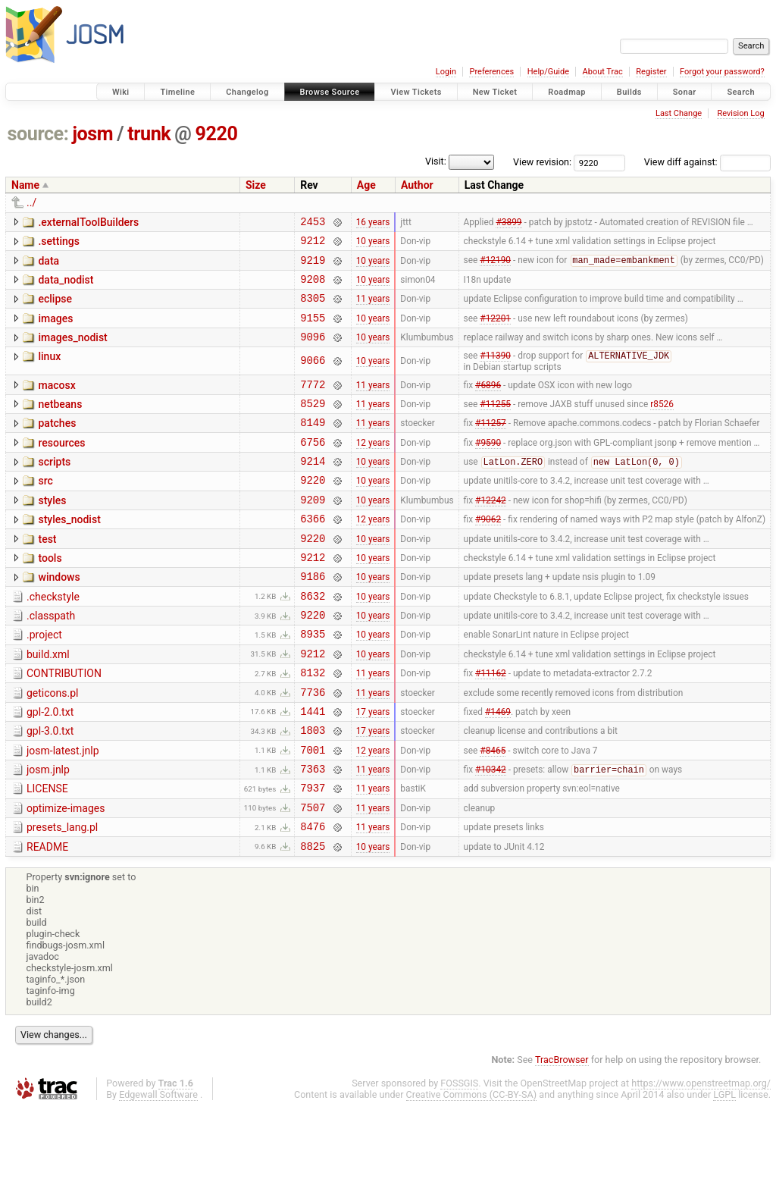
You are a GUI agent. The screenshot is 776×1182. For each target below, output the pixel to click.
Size (256, 185)
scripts (54, 487)
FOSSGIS (459, 1156)
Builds (629, 92)
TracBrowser (562, 1133)
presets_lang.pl (62, 896)
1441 (312, 768)
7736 (312, 747)
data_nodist (65, 287)
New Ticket (495, 92)
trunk (149, 134)
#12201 (495, 330)
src (45, 509)
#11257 (490, 446)
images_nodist (72, 351)
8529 (312, 424)
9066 (312, 377)
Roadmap (567, 92)
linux (49, 372)
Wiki (121, 92)
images (55, 330)
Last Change (679, 113)
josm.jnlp (48, 832)
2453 (312, 223)
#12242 (490, 531)
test (47, 574)
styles (52, 531)
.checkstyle (53, 638)
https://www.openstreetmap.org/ (701, 1156)
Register (651, 72)
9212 (312, 244)
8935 (312, 682)
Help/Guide (548, 72)
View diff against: (707, 162)
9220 (217, 134)
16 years (373, 223)
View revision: (542, 162)
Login (446, 72)
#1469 (498, 768)
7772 (312, 403)
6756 (312, 467)
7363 (312, 833)
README (47, 918)
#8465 (492, 811)
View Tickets (415, 92)
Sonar (684, 92)
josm (92, 134)
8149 (312, 445)
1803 (312, 789)
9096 (312, 352)
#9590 (488, 467)
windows (59, 616)
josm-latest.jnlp (63, 810)
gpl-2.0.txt (50, 767)
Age (366, 185)
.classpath (51, 660)
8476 (312, 897)
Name (25, 185)
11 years (373, 309)
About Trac (603, 72)
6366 (312, 553)
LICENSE (47, 853)
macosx (56, 402)
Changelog (247, 92)
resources (61, 466)
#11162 (490, 725)
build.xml (48, 703)
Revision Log (740, 113)
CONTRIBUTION (64, 724)
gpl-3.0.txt (50, 788)
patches (57, 444)
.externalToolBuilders (88, 222)
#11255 (495, 424)
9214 (312, 488)
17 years (373, 768)
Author (417, 185)
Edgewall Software (158, 1168)
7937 (312, 854)
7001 (312, 811)
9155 (312, 331)
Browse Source (330, 92)
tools (49, 595)
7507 (312, 876)
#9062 (488, 553)
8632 (312, 639)
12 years (373, 467)
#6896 (488, 402)
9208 (312, 288)
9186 (312, 617)
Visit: (435, 161)
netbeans (60, 423)
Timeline (177, 92)
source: (38, 134)
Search (741, 92)
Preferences (491, 72)
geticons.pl (53, 746)
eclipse (55, 308)
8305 (312, 309)
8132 (312, 725)
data (48, 265)
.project (44, 681)
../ (31, 202)
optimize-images (66, 875)
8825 (312, 919)
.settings (58, 243)
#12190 (495, 267)
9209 (312, 532)
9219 (312, 266)
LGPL (724, 1168)
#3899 (508, 223)
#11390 (495, 373)
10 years (373, 245)
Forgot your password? (722, 72)
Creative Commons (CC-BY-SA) (471, 1168)
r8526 (662, 424)
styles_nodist (69, 552)
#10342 (490, 834)
